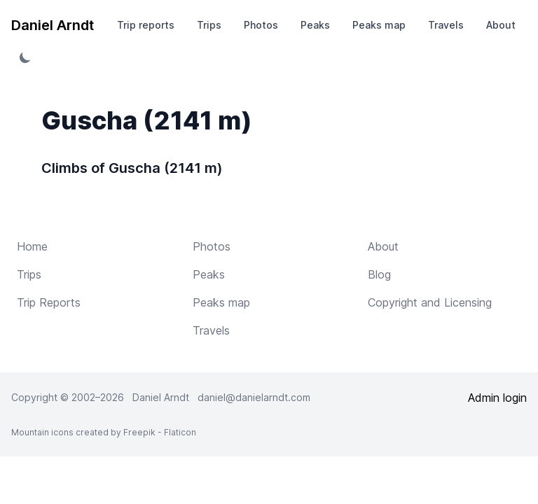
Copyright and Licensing (430, 302)
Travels (446, 25)
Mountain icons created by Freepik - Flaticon (103, 432)
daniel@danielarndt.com (254, 397)
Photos (261, 25)
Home (32, 246)
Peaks (315, 25)
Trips (209, 25)
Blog (379, 274)
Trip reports (145, 25)
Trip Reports (49, 302)
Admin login (497, 398)
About (501, 25)
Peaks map (379, 25)
